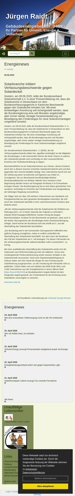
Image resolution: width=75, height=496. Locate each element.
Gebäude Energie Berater (59, 298)
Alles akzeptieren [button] (45, 486)
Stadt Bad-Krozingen (13, 473)
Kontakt (16, 491)
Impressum (31, 469)
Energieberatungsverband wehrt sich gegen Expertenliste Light (32, 365)
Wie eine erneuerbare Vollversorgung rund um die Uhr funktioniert (33, 318)
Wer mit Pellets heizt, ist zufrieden (19, 333)
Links (8, 456)
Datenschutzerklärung (34, 472)
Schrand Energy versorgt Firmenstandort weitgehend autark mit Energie (36, 349)
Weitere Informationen (45, 478)
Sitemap (37, 494)
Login (8, 491)
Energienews (14, 307)
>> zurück (8, 69)
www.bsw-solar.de (12, 282)
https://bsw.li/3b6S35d (14, 272)
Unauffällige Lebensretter (13, 409)
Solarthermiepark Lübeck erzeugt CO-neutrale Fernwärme (30, 381)
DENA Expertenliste (13, 476)
